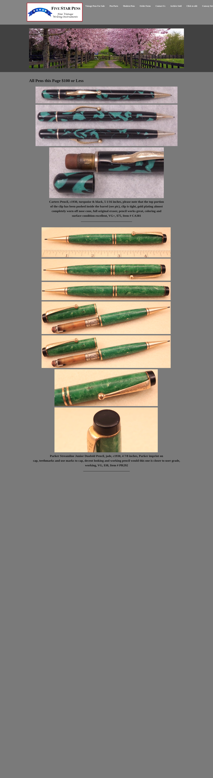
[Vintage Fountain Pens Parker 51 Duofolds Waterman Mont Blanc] (54, 12)
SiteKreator (181, 776)
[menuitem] (95, 7)
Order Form (35, 765)
